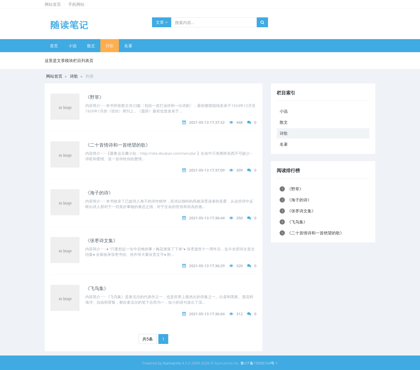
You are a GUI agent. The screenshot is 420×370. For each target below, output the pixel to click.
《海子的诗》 (99, 192)
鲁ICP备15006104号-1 (259, 363)
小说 (72, 45)
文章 (162, 22)
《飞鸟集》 (96, 288)
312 (239, 313)
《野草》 (94, 97)
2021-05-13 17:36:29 (207, 265)
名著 (128, 45)
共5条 (147, 339)
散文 (91, 45)
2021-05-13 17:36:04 (207, 313)
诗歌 (110, 45)
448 (239, 122)
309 (239, 170)
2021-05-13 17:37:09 (207, 170)
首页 (54, 45)
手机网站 (76, 4)
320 (239, 265)
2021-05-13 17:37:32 (207, 122)
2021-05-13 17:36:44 (207, 217)
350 (239, 217)
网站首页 (53, 4)
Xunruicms (172, 363)
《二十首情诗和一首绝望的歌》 (117, 145)
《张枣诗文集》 (101, 240)
